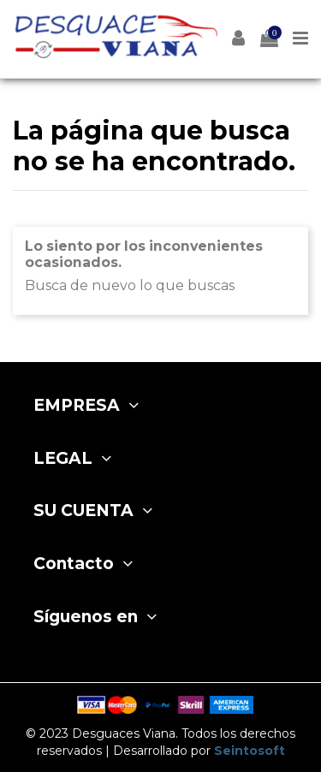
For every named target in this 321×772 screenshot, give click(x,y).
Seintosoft (249, 750)
